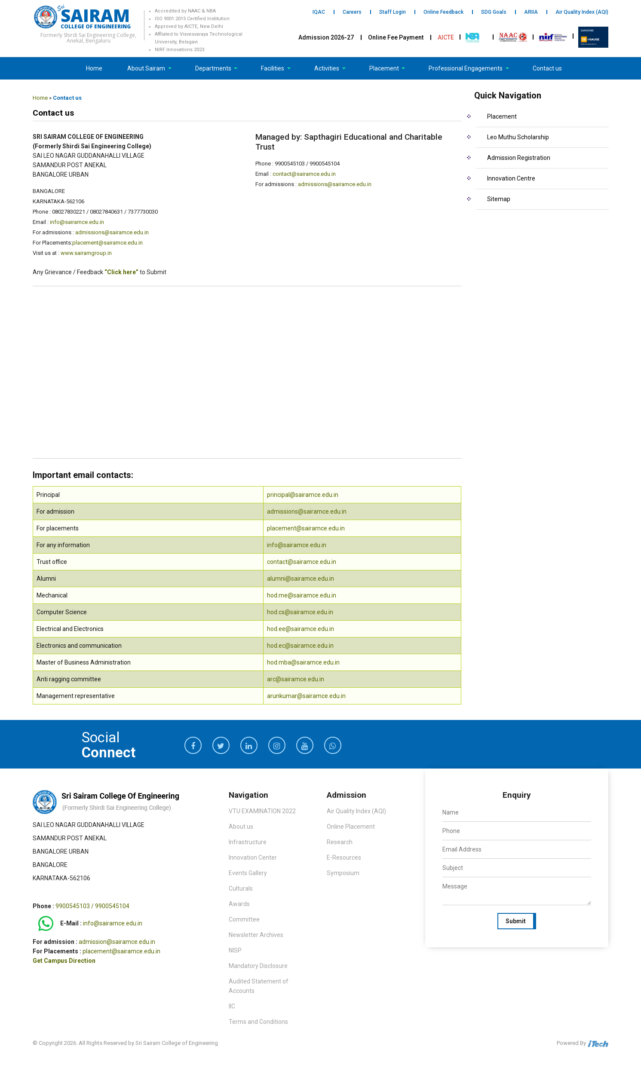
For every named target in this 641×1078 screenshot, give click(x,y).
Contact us (547, 68)
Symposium (343, 873)
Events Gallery (248, 873)
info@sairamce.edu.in (77, 222)
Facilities (273, 68)
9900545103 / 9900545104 (92, 906)
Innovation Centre (511, 178)
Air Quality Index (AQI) (581, 12)
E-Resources (344, 857)
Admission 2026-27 (326, 37)
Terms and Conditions (258, 1021)
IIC (232, 1006)
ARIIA (531, 12)
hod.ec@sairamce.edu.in (300, 645)
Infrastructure (248, 842)
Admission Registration (518, 157)
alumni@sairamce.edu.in (300, 578)
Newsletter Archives (256, 934)
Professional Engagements (466, 68)
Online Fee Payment (395, 37)
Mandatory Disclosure (258, 965)
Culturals (241, 888)
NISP (235, 950)
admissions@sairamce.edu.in (112, 232)
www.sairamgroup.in (86, 253)
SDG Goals (493, 12)
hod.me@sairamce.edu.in (301, 595)
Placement (384, 68)
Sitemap (498, 199)
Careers (352, 12)
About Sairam (146, 68)
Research (340, 842)
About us (241, 826)
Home (94, 68)
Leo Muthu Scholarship (518, 137)
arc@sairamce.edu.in (295, 679)
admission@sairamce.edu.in (117, 941)
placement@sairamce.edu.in (107, 242)
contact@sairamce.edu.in (304, 174)
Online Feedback (443, 12)
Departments (214, 68)
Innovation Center (253, 857)
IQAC (319, 12)
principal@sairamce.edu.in (302, 494)
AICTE (446, 37)
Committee (244, 919)
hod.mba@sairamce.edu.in (303, 662)
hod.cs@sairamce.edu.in (300, 612)
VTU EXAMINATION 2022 (262, 811)
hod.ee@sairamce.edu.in (300, 628)
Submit (516, 921)
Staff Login (392, 12)
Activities (327, 68)
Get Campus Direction (64, 960)
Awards (239, 903)
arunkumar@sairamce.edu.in (306, 695)
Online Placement (351, 826)
